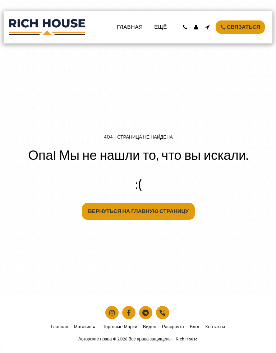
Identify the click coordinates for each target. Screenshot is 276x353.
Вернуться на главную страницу (138, 211)
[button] (185, 27)
